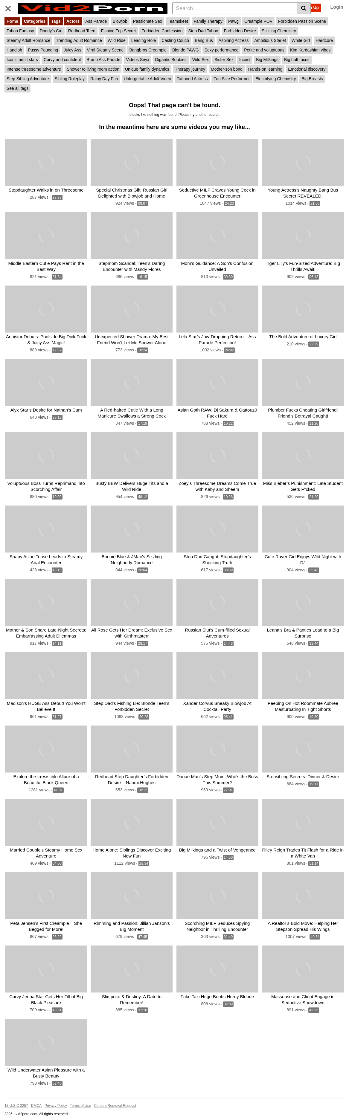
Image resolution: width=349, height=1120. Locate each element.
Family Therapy (208, 21)
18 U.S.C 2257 (16, 1097)
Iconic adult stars (22, 59)
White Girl (301, 40)
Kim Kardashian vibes (310, 50)
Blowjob (120, 21)
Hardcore (324, 40)
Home (12, 21)
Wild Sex (200, 59)
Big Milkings (267, 59)
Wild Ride (117, 40)
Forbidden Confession (161, 30)
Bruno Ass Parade (104, 59)
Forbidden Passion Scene (302, 21)
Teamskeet (178, 21)
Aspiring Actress (234, 40)
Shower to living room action (93, 69)
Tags (56, 21)
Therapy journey (190, 69)
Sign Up (311, 7)
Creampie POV (258, 21)
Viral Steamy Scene (105, 50)
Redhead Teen (81, 30)
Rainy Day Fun (104, 78)
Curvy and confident (62, 59)
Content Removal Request (115, 1097)
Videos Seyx (137, 59)
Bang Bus (204, 40)
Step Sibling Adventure (28, 78)
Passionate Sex (147, 21)
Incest (244, 59)
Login (336, 7)
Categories (34, 21)
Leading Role (143, 40)
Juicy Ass (72, 50)
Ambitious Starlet (270, 40)
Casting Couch (175, 40)
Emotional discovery (306, 69)
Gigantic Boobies (171, 59)
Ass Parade (96, 21)
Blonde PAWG (185, 50)
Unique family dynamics (147, 69)
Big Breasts (312, 78)
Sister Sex (224, 59)
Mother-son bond (227, 69)
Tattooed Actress (192, 78)
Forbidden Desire (240, 30)
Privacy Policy (56, 1097)
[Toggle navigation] (10, 7)
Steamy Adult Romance (28, 40)
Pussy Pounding (43, 50)
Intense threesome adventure (34, 69)
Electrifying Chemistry (275, 78)
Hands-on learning (265, 69)
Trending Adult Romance (79, 40)
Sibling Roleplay (70, 78)
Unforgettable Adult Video (147, 78)
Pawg (233, 21)
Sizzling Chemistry (279, 30)
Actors (73, 21)
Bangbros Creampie (148, 50)
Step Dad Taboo (203, 30)
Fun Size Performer (232, 78)
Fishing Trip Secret (118, 30)
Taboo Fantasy (20, 30)
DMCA (36, 1097)
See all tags (17, 88)
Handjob (14, 50)
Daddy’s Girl (51, 30)
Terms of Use (80, 1097)
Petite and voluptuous (264, 50)
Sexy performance (222, 50)
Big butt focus (297, 59)
